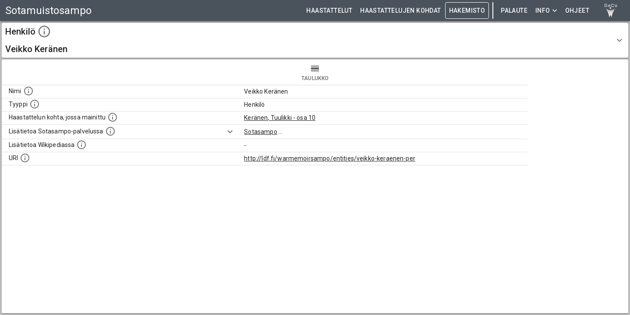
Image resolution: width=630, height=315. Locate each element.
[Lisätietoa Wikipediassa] (81, 145)
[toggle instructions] (44, 31)
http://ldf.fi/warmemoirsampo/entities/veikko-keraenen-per (329, 158)
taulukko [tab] (315, 72)
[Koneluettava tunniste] (25, 158)
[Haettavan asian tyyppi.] (35, 104)
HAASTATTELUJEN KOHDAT (400, 11)
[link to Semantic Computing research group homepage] (611, 10)
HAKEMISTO (467, 11)
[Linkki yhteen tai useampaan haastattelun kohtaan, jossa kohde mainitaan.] (113, 117)
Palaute (514, 11)
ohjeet (577, 11)
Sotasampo (260, 131)
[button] (315, 40)
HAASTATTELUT (329, 11)
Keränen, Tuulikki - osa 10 (279, 117)
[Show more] (230, 132)
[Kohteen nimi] (28, 91)
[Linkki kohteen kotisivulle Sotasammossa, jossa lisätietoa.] (110, 131)
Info (546, 11)
